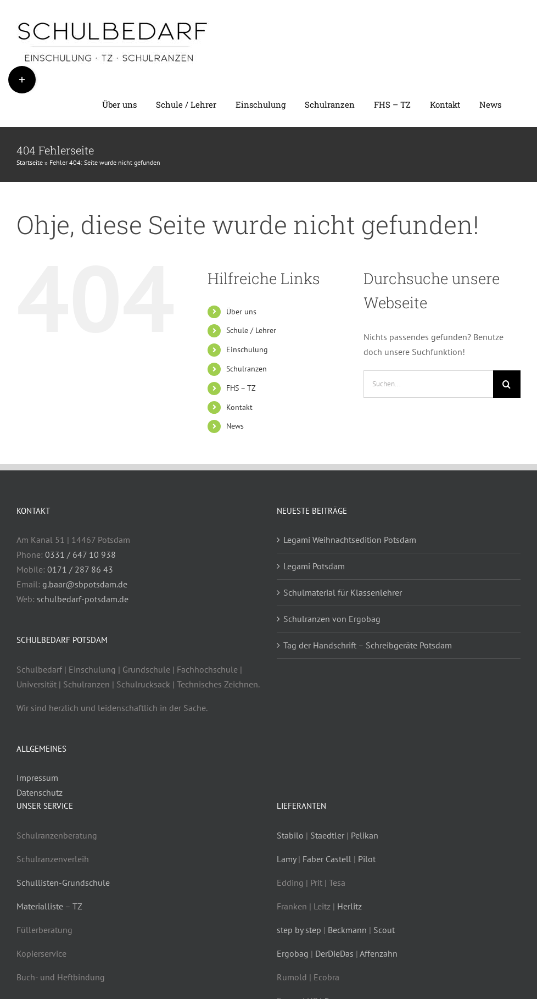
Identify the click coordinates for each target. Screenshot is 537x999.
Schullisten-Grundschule (63, 882)
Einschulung (247, 349)
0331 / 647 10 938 (80, 554)
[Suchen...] (428, 384)
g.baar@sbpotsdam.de (84, 584)
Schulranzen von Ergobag (332, 618)
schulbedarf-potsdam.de (82, 598)
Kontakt (239, 407)
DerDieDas (334, 953)
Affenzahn (379, 953)
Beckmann (347, 929)
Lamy (286, 858)
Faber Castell (327, 858)
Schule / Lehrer (251, 330)
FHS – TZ (241, 388)
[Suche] (507, 384)
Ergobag (293, 953)
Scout (384, 929)
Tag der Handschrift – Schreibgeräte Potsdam (367, 645)
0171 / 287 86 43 (80, 569)
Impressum (37, 777)
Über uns (241, 312)
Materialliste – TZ (49, 906)
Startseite (29, 162)
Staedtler (328, 835)
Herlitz (348, 906)
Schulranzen (246, 369)
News (235, 426)
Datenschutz (39, 792)
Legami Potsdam (314, 565)
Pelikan (364, 835)
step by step (299, 929)
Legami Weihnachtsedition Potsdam (349, 539)
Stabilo (290, 835)
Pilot (367, 858)
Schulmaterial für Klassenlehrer (342, 592)
